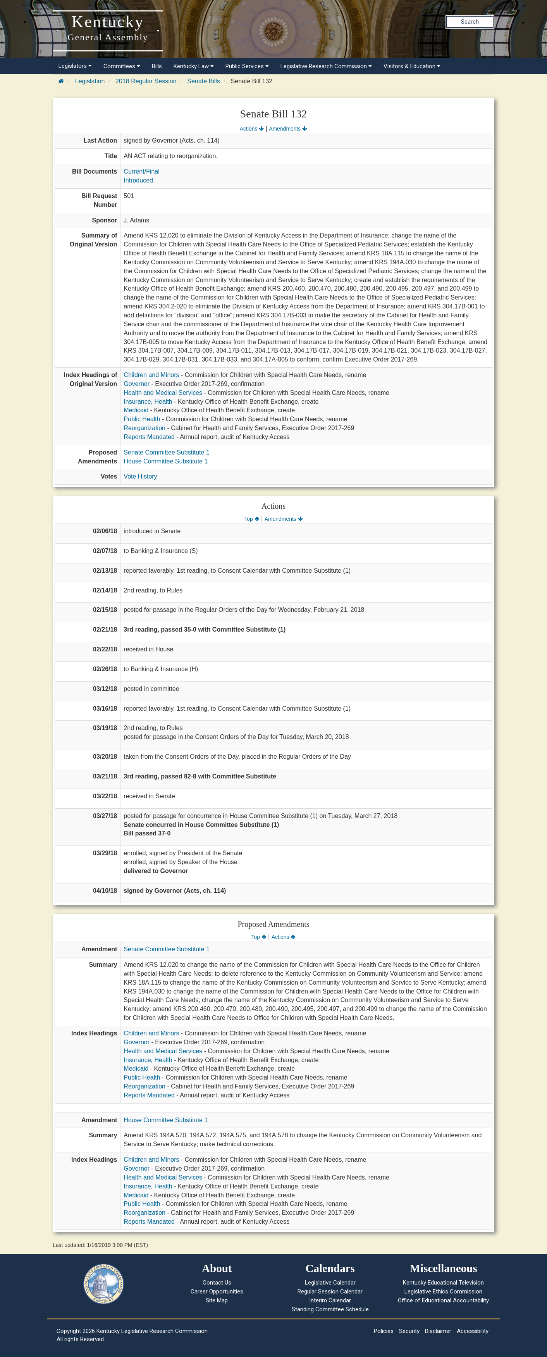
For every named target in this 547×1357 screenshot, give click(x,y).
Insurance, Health (148, 401)
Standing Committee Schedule (330, 1309)
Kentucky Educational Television (443, 1282)
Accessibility (473, 1331)
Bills (157, 66)
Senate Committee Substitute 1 (166, 452)
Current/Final (141, 171)
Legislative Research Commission (326, 66)
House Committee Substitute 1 (166, 461)
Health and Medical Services (163, 392)
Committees (121, 66)
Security (409, 1331)
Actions (252, 129)
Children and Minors (151, 375)
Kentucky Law (194, 66)
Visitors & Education (412, 66)
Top (251, 519)
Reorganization (144, 428)
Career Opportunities (217, 1291)
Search (470, 21)
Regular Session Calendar (330, 1291)
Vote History (140, 476)
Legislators (75, 65)
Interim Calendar (330, 1300)
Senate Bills (203, 81)
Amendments (288, 129)
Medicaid (136, 410)
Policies (384, 1331)
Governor (137, 384)
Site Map (217, 1300)
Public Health (142, 419)
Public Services (247, 66)
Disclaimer (438, 1331)
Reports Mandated (149, 437)
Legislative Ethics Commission (443, 1291)
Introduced (138, 180)
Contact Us (217, 1282)
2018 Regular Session (145, 81)
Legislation (90, 81)
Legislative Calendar (330, 1282)
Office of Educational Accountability (443, 1300)
